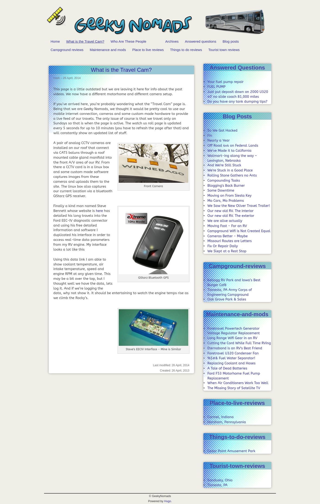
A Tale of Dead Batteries (227, 368)
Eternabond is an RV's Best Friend (234, 348)
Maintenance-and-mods (237, 314)
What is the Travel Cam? (85, 41)
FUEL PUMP (216, 87)
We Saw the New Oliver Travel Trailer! (238, 206)
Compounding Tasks (223, 180)
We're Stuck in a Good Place (230, 170)
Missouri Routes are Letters (229, 241)
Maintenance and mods (108, 50)
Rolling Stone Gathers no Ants (232, 175)
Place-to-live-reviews (237, 403)
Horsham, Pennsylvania (226, 422)
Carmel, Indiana (220, 417)
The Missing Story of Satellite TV (233, 388)
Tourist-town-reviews (237, 466)
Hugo (167, 501)
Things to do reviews (186, 50)
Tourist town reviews (224, 50)
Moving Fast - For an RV (227, 226)
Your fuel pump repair (225, 82)
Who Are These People (128, 41)
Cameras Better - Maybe (227, 236)
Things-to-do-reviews (237, 437)
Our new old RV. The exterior (230, 216)
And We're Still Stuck (224, 165)
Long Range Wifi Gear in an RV (232, 338)
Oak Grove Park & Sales (226, 299)
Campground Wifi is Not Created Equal (238, 231)
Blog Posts (237, 116)
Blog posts (231, 41)
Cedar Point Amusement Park (231, 451)
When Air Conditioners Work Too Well (237, 383)
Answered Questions (237, 67)
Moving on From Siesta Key (229, 195)
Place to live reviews (148, 50)
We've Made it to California (229, 150)
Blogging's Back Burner (226, 185)
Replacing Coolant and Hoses (231, 363)
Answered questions (200, 41)
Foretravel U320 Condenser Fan (233, 353)
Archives (172, 41)
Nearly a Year (218, 140)
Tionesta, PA (217, 485)
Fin (209, 135)
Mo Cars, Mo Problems (225, 200)
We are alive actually (224, 221)
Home (55, 41)
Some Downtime (220, 190)
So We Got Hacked (222, 130)
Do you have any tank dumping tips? (237, 101)
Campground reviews (67, 50)
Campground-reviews (237, 266)
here (99, 211)
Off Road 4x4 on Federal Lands (232, 145)
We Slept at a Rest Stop (226, 251)
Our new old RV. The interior (230, 211)
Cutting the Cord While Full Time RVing (239, 343)
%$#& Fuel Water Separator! (231, 358)
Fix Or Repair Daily (222, 246)
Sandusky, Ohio (219, 480)
